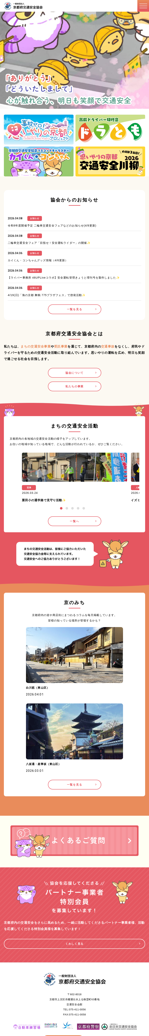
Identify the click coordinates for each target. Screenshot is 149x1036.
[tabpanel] (74, 479)
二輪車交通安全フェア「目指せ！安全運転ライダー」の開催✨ (49, 242)
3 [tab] (72, 508)
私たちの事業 (74, 386)
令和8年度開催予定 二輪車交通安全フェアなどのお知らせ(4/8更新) (52, 225)
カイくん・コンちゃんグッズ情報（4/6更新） (38, 260)
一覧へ (74, 521)
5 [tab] (83, 508)
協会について (74, 372)
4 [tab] (78, 508)
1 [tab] (61, 508)
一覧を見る (74, 309)
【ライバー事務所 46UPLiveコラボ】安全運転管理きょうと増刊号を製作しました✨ (64, 277)
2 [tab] (67, 508)
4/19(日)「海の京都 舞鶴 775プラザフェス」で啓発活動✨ (47, 295)
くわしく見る (74, 943)
